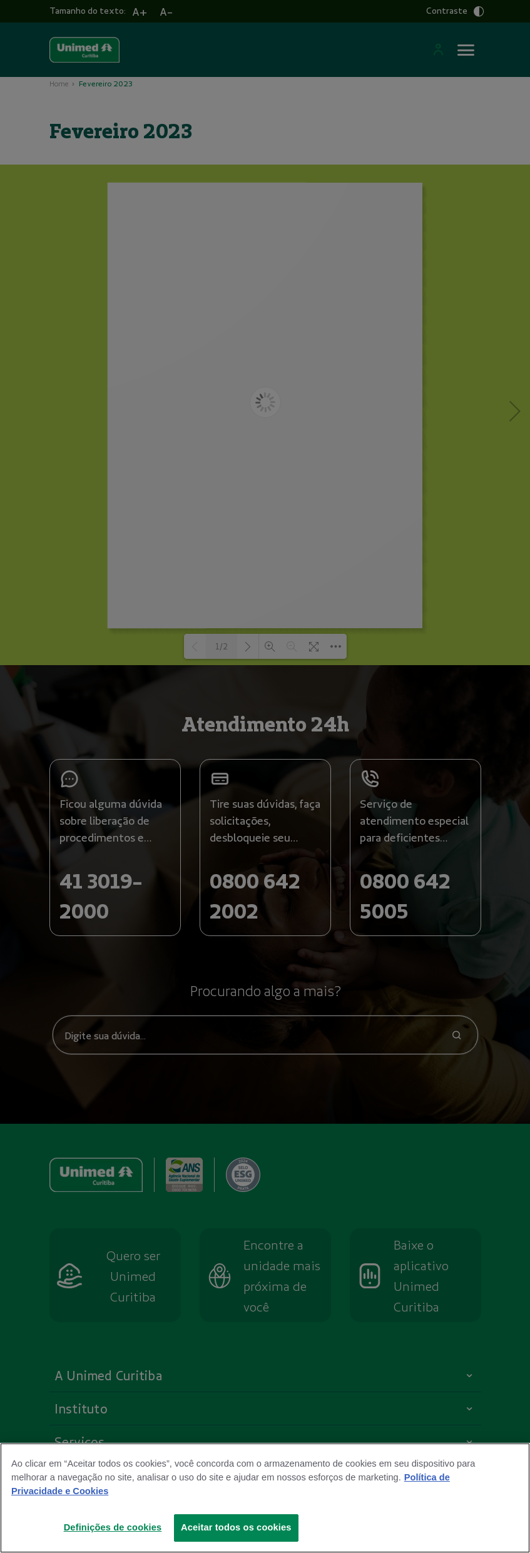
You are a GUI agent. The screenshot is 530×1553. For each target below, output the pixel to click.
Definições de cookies (113, 1529)
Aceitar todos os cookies (236, 1529)
